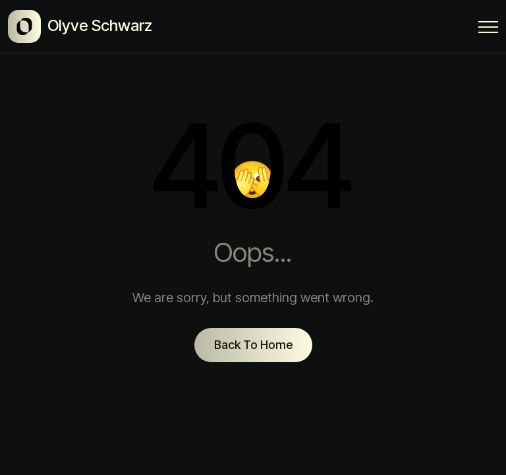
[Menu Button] (488, 29)
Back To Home (253, 345)
